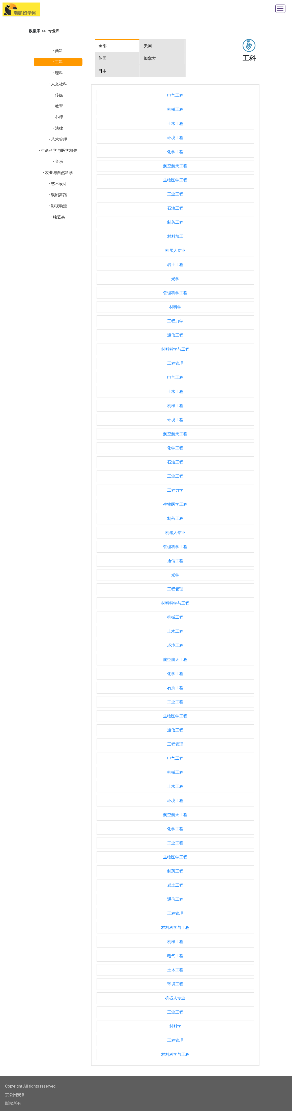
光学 (175, 278)
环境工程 (175, 137)
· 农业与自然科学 (58, 172)
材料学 (175, 307)
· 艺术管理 (58, 139)
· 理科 (58, 73)
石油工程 (175, 208)
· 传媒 (58, 95)
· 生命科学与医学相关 (58, 150)
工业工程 (175, 194)
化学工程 (175, 151)
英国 (102, 58)
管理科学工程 (175, 292)
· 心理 (58, 117)
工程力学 (175, 321)
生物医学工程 (175, 180)
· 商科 (58, 50)
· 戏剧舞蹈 (58, 194)
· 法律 (58, 128)
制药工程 (175, 222)
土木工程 (175, 123)
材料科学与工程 (175, 349)
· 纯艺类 (58, 217)
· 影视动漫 (58, 206)
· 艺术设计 (58, 183)
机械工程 (175, 109)
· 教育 (58, 106)
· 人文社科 (58, 84)
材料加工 (175, 236)
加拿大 (150, 58)
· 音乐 (58, 161)
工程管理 (175, 363)
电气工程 (175, 95)
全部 (103, 45)
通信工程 (175, 335)
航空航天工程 (175, 165)
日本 (102, 71)
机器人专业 (175, 250)
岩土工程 (175, 264)
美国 (148, 45)
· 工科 (58, 61)
